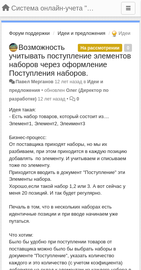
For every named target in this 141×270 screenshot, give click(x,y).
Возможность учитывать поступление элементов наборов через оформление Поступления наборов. (70, 60)
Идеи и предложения (81, 33)
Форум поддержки (29, 33)
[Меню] (128, 8)
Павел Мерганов (34, 81)
